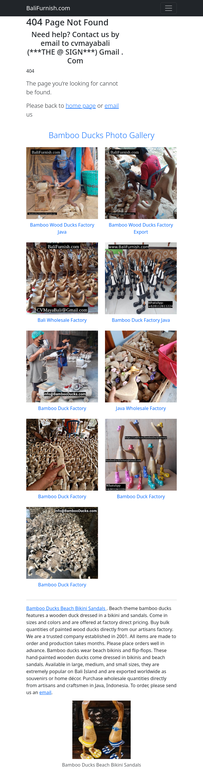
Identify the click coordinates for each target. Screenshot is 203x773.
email (112, 106)
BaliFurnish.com (48, 8)
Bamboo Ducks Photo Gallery (102, 135)
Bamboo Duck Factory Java (141, 320)
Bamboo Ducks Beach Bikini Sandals (66, 608)
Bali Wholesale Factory (62, 320)
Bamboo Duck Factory (62, 408)
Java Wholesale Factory (141, 408)
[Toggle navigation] (168, 8)
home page (81, 106)
